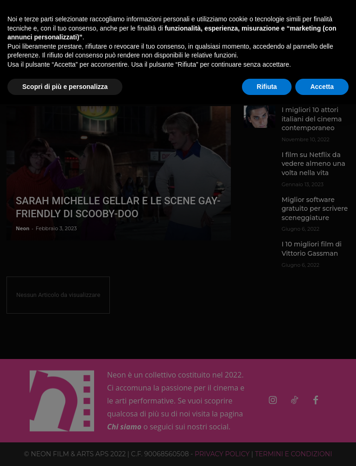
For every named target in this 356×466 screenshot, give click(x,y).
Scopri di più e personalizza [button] (65, 86)
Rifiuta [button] (267, 86)
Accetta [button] (322, 86)
